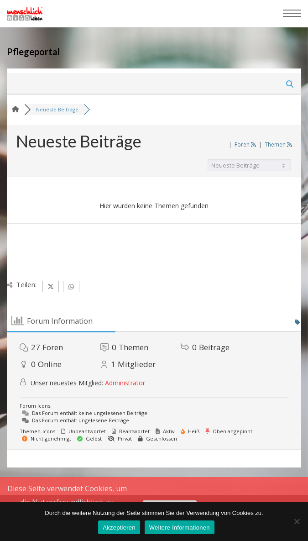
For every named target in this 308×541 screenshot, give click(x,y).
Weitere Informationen (179, 527)
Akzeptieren (119, 527)
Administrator (125, 382)
